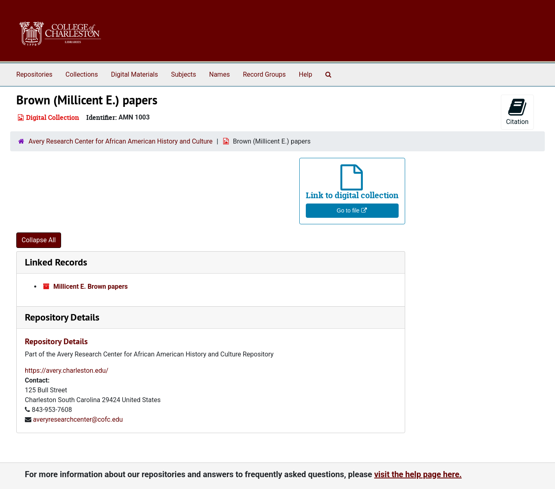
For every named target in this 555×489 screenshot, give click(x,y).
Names (219, 74)
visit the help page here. (418, 474)
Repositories (34, 74)
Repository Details (62, 317)
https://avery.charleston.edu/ (66, 370)
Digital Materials (134, 74)
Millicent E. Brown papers (90, 286)
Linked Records (56, 262)
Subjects (183, 74)
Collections (82, 74)
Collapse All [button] (39, 240)
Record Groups (264, 74)
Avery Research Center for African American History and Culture (121, 141)
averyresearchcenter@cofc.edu (78, 419)
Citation (517, 111)
